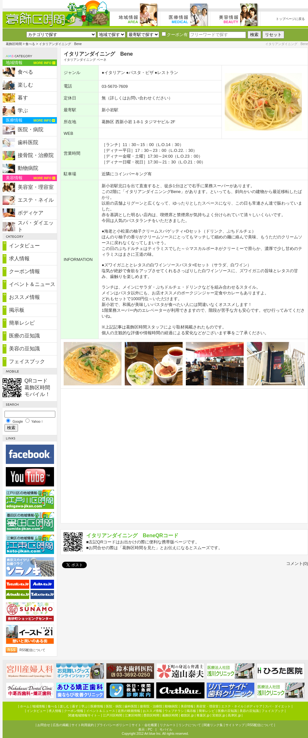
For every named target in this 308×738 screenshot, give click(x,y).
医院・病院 (30, 129)
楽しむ (25, 85)
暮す (23, 97)
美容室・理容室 (36, 187)
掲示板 (16, 310)
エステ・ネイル (36, 200)
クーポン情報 (24, 271)
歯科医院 (28, 142)
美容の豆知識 (24, 348)
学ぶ (23, 110)
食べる (30, 44)
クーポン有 (175, 34)
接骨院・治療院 (36, 155)
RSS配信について (33, 650)
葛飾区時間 (14, 44)
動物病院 (28, 168)
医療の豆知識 (24, 335)
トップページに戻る (290, 19)
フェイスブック (27, 361)
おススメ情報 (24, 297)
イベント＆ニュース (32, 284)
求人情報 (19, 258)
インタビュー (24, 245)
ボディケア (30, 213)
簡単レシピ (22, 323)
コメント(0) (297, 563)
